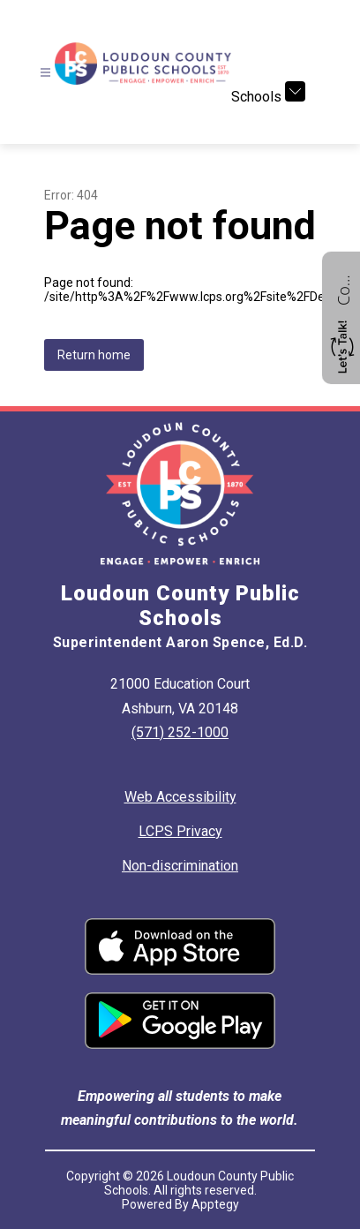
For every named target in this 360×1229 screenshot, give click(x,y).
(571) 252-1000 (180, 732)
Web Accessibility (180, 796)
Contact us (343, 287)
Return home (94, 355)
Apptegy (215, 1204)
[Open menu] (45, 73)
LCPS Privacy (180, 831)
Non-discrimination (180, 865)
